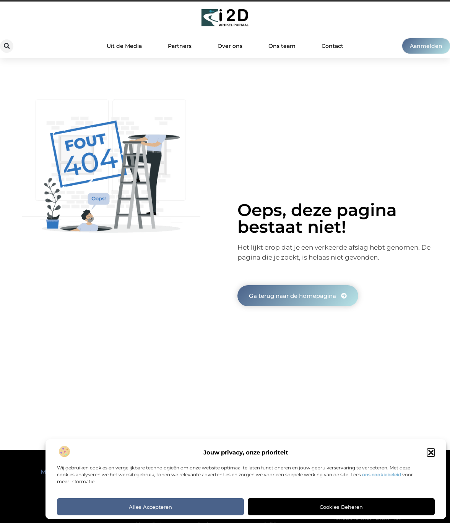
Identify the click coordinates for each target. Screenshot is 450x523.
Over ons (230, 45)
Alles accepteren (150, 507)
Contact (332, 45)
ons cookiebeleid (381, 474)
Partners (180, 45)
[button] (431, 452)
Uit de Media (124, 45)
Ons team (282, 45)
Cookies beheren (341, 507)
